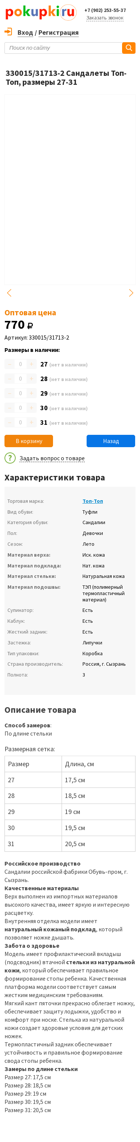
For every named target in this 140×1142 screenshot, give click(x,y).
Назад (111, 441)
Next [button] (131, 293)
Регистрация (58, 32)
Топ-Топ (93, 501)
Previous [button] (8, 293)
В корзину (29, 441)
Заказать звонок (105, 17)
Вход (25, 32)
